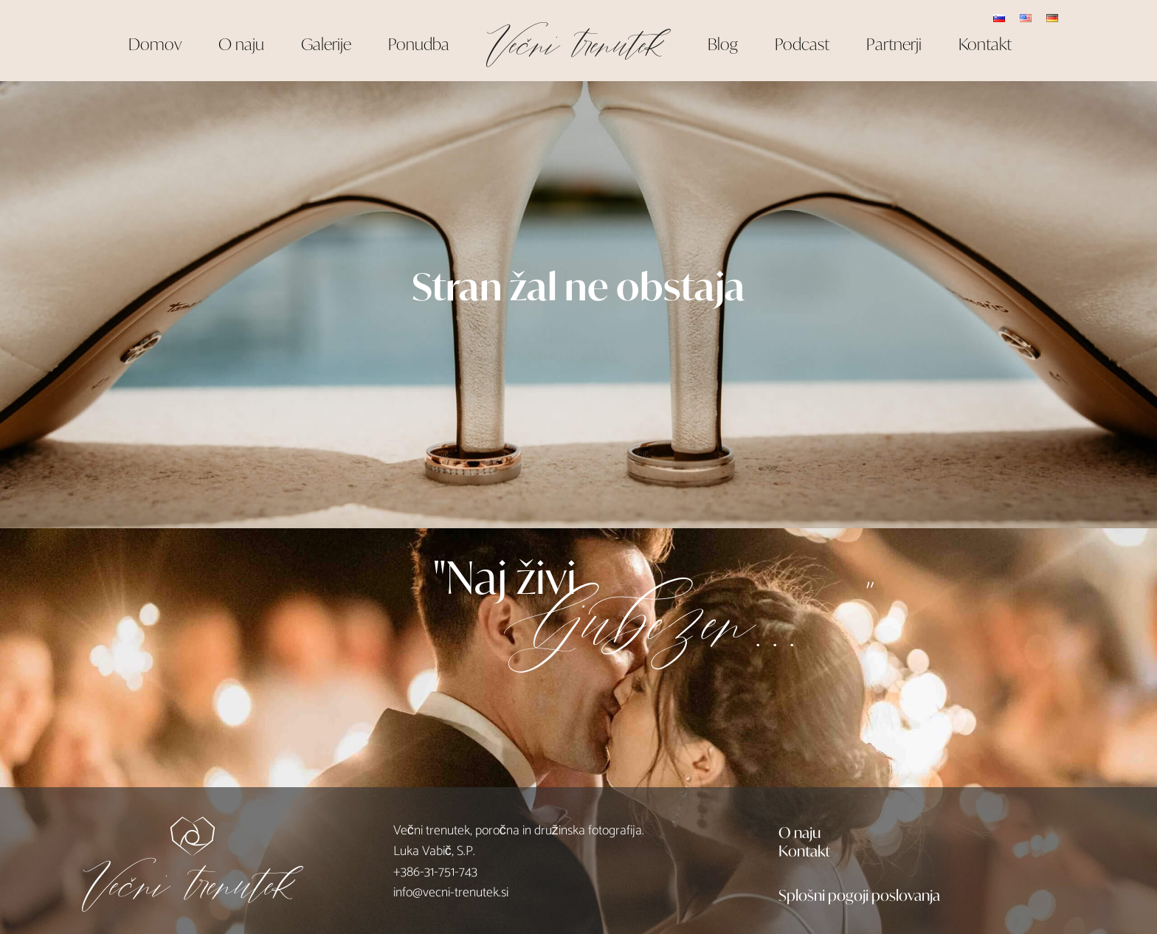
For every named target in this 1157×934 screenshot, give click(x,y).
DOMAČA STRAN (578, 342)
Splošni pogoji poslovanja (859, 894)
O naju (799, 831)
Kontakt (804, 850)
